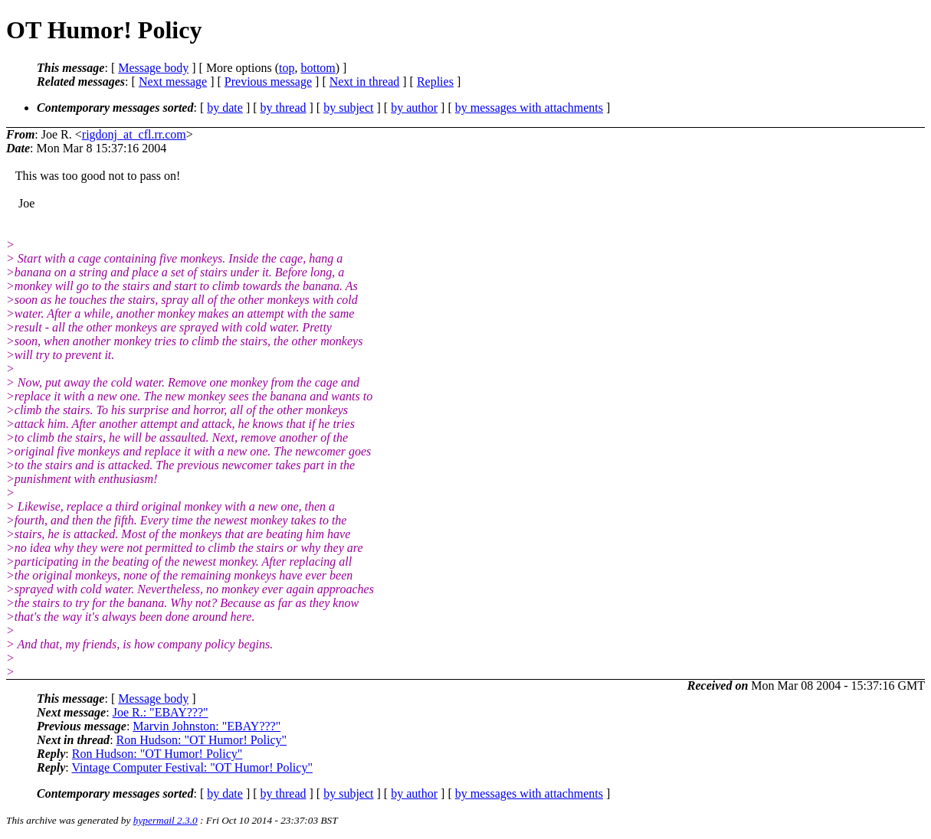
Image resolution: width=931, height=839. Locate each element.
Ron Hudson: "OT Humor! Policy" (201, 739)
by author (414, 107)
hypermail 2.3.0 (165, 820)
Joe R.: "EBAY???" (160, 712)
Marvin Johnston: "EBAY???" (206, 726)
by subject (348, 107)
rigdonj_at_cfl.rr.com (134, 134)
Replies (435, 81)
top (286, 67)
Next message (173, 81)
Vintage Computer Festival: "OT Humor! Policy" (191, 767)
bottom (317, 67)
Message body (153, 67)
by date (225, 107)
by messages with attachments (529, 107)
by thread (284, 107)
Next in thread (364, 81)
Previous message (268, 81)
